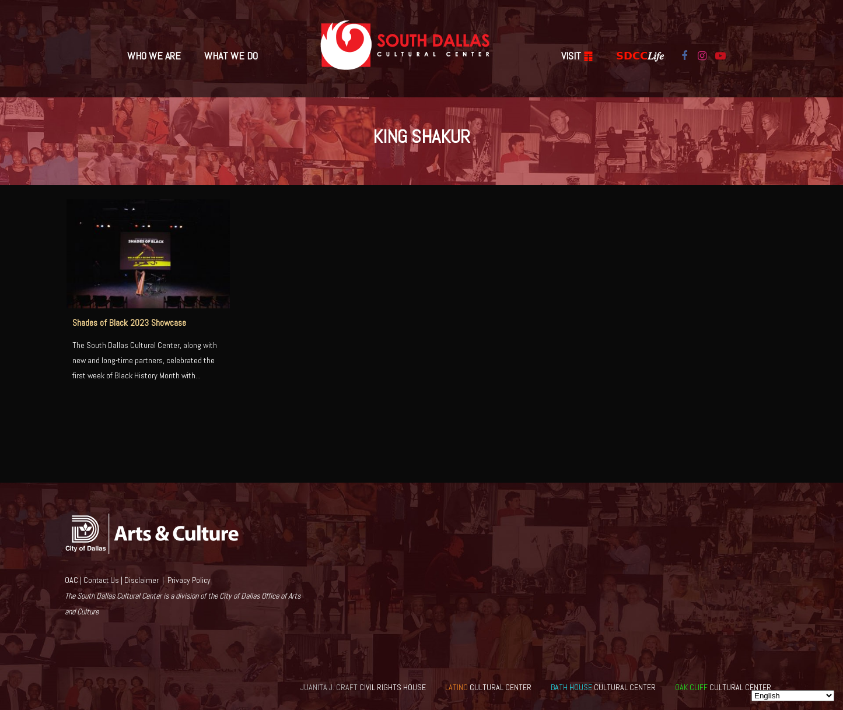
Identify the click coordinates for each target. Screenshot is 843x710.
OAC (71, 580)
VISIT (577, 55)
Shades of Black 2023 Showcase (129, 323)
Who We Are (154, 55)
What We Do (231, 55)
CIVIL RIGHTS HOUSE (363, 687)
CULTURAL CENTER (488, 687)
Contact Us (101, 580)
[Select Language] (792, 695)
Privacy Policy (189, 580)
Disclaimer (141, 580)
